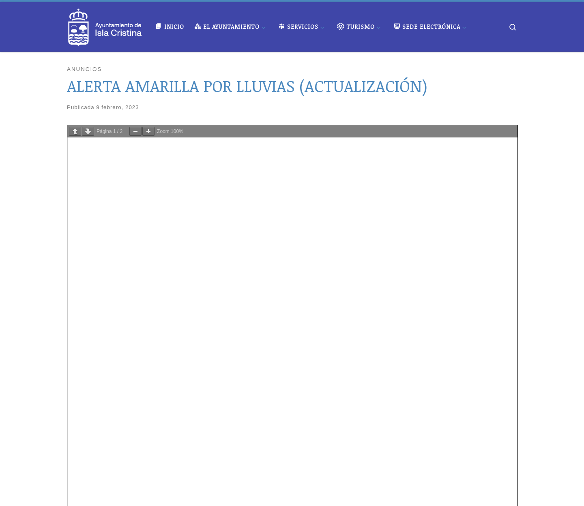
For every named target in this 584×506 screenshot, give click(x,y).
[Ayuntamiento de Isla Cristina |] (105, 24)
